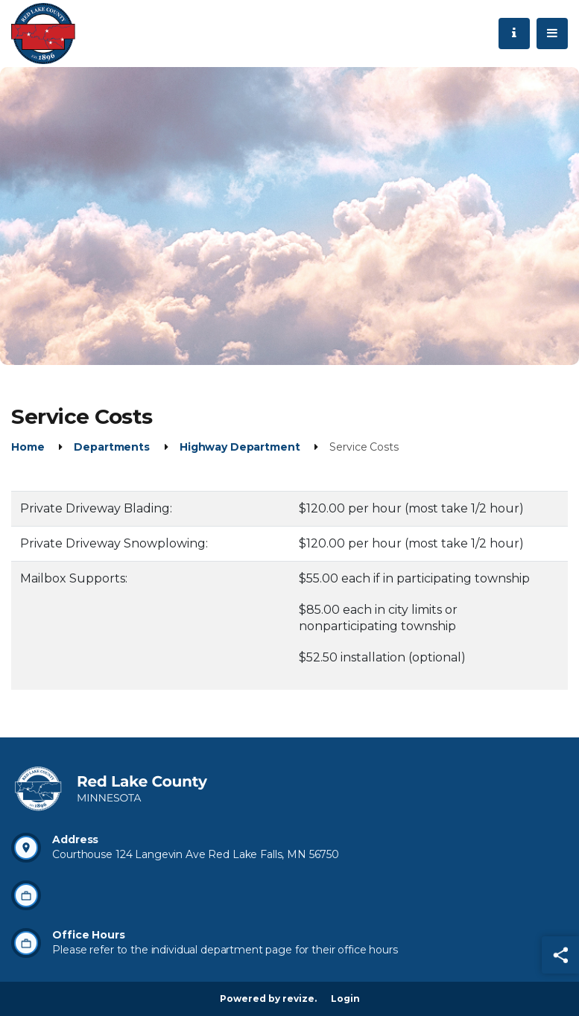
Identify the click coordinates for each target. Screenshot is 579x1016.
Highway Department (240, 447)
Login (345, 998)
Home (27, 447)
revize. (299, 998)
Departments (111, 447)
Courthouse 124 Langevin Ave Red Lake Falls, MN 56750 (195, 854)
